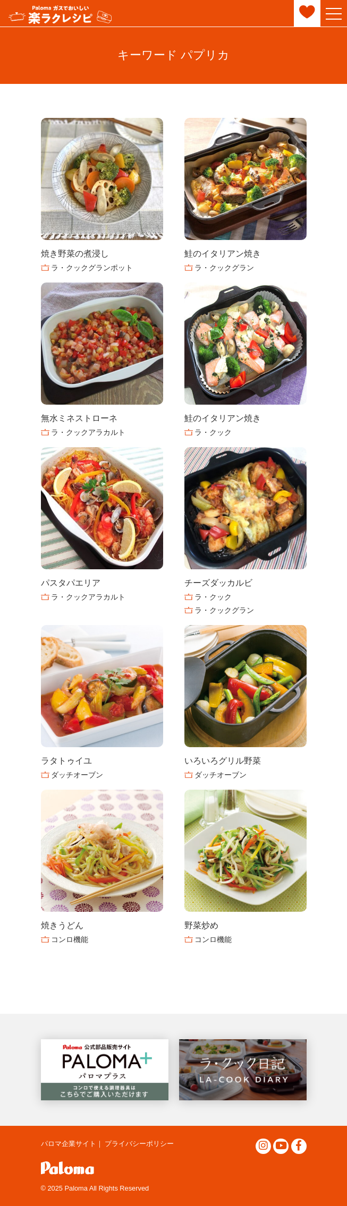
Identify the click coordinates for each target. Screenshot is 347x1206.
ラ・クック (213, 432)
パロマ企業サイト (68, 1144)
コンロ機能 (69, 939)
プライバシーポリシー (139, 1144)
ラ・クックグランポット (92, 267)
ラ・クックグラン (224, 267)
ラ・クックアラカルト (88, 432)
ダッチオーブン (77, 775)
